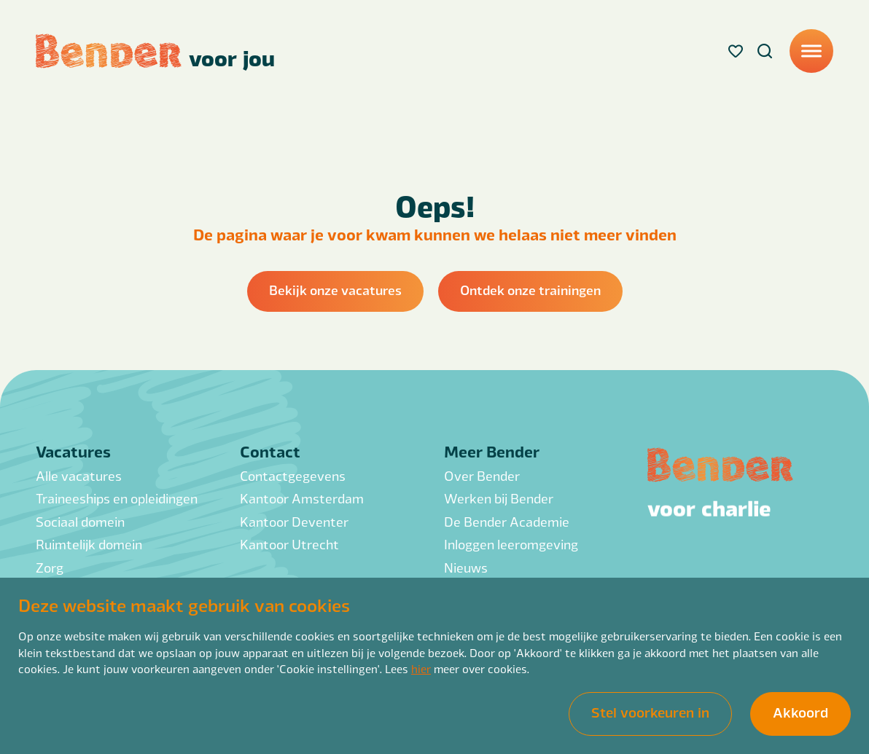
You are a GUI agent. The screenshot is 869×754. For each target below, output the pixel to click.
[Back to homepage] (155, 51)
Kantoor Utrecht (289, 544)
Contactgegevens (293, 475)
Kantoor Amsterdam (302, 498)
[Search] (764, 51)
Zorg (49, 567)
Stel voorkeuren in (650, 712)
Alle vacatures (79, 475)
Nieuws (466, 567)
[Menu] (811, 51)
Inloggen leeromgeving (511, 544)
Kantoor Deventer (294, 521)
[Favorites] (735, 51)
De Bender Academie (506, 521)
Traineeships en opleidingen (117, 498)
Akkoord (800, 712)
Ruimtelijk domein (89, 544)
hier (421, 668)
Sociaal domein (80, 521)
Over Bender (482, 475)
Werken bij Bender (498, 498)
